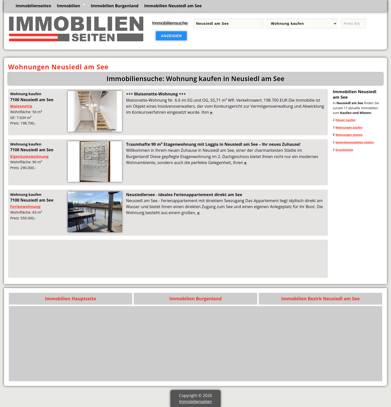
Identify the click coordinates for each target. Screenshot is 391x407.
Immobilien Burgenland (115, 6)
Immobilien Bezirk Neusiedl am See (320, 299)
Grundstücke (344, 150)
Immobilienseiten (33, 6)
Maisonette (21, 105)
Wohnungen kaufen (348, 127)
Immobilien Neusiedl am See (173, 6)
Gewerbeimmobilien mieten (354, 142)
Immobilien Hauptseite (70, 299)
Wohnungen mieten (348, 135)
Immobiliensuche (170, 23)
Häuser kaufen (345, 120)
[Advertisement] (160, 259)
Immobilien (68, 6)
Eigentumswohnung (29, 156)
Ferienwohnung (25, 206)
